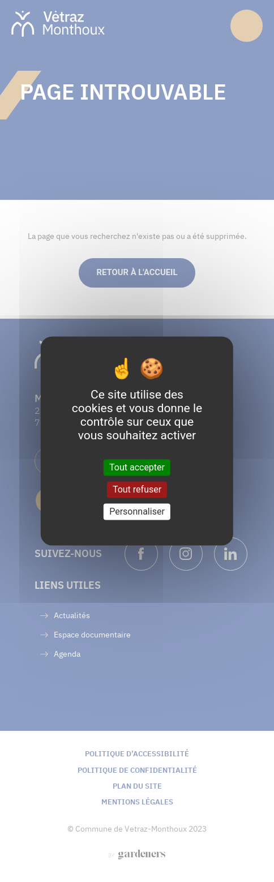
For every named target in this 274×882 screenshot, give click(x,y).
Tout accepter (137, 467)
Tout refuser (137, 489)
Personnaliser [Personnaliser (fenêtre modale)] (137, 511)
